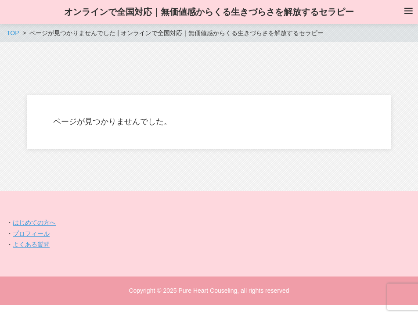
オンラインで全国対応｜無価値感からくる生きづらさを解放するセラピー (209, 12)
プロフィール (31, 233)
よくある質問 (31, 244)
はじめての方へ (34, 222)
